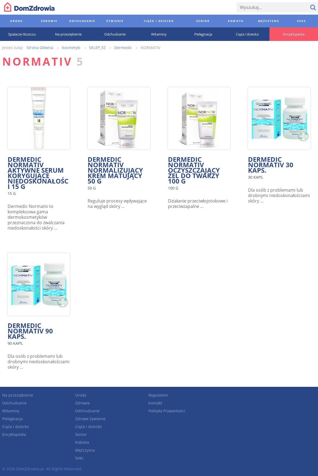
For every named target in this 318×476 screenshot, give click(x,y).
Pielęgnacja (12, 418)
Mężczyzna (85, 450)
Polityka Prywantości (166, 410)
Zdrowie (82, 403)
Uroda (80, 395)
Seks (79, 458)
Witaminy (10, 410)
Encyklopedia (14, 434)
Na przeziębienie (17, 395)
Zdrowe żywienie (90, 418)
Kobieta (82, 442)
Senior (81, 434)
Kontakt (155, 403)
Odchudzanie (14, 403)
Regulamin (158, 395)
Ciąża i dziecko (15, 426)
